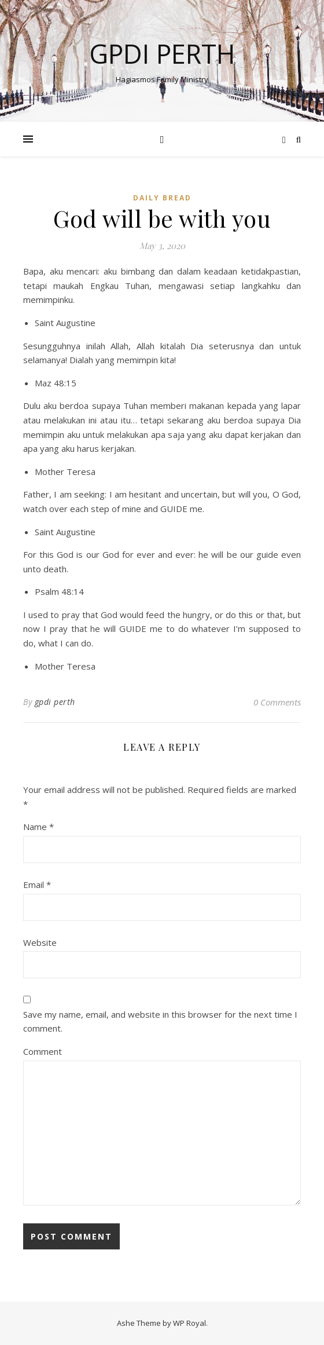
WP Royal (189, 1323)
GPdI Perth (162, 54)
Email (37, 884)
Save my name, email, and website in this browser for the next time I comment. (160, 1021)
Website (40, 942)
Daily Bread (162, 198)
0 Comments (277, 702)
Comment (42, 1051)
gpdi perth (55, 701)
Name (38, 826)
